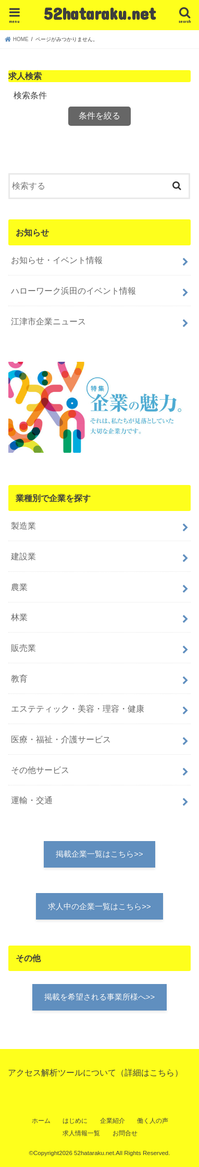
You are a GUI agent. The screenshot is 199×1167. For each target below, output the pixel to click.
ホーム (41, 1121)
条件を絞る (99, 115)
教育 (19, 678)
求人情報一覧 (81, 1133)
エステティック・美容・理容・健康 (77, 708)
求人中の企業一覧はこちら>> (99, 906)
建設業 (23, 556)
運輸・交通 (32, 800)
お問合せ (125, 1133)
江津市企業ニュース (48, 321)
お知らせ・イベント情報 (57, 260)
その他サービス (40, 770)
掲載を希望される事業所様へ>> (99, 997)
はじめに (75, 1121)
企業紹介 (112, 1121)
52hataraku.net (100, 13)
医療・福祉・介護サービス (61, 739)
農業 (19, 587)
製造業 (23, 525)
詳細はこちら (150, 1072)
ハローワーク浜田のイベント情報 (73, 290)
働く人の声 (152, 1121)
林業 (19, 617)
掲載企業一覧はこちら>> (99, 854)
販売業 (23, 647)
